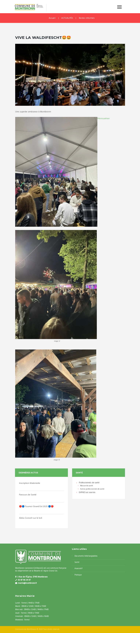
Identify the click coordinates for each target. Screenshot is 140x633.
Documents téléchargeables (85, 556)
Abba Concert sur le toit (30, 518)
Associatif (78, 568)
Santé (76, 562)
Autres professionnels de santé (92, 489)
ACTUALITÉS (67, 18)
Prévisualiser (103, 118)
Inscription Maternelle (29, 483)
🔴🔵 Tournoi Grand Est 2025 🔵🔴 (36, 506)
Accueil (52, 18)
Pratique (78, 575)
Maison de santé (86, 486)
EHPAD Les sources (87, 493)
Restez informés (87, 18)
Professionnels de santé (89, 483)
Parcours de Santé (27, 495)
